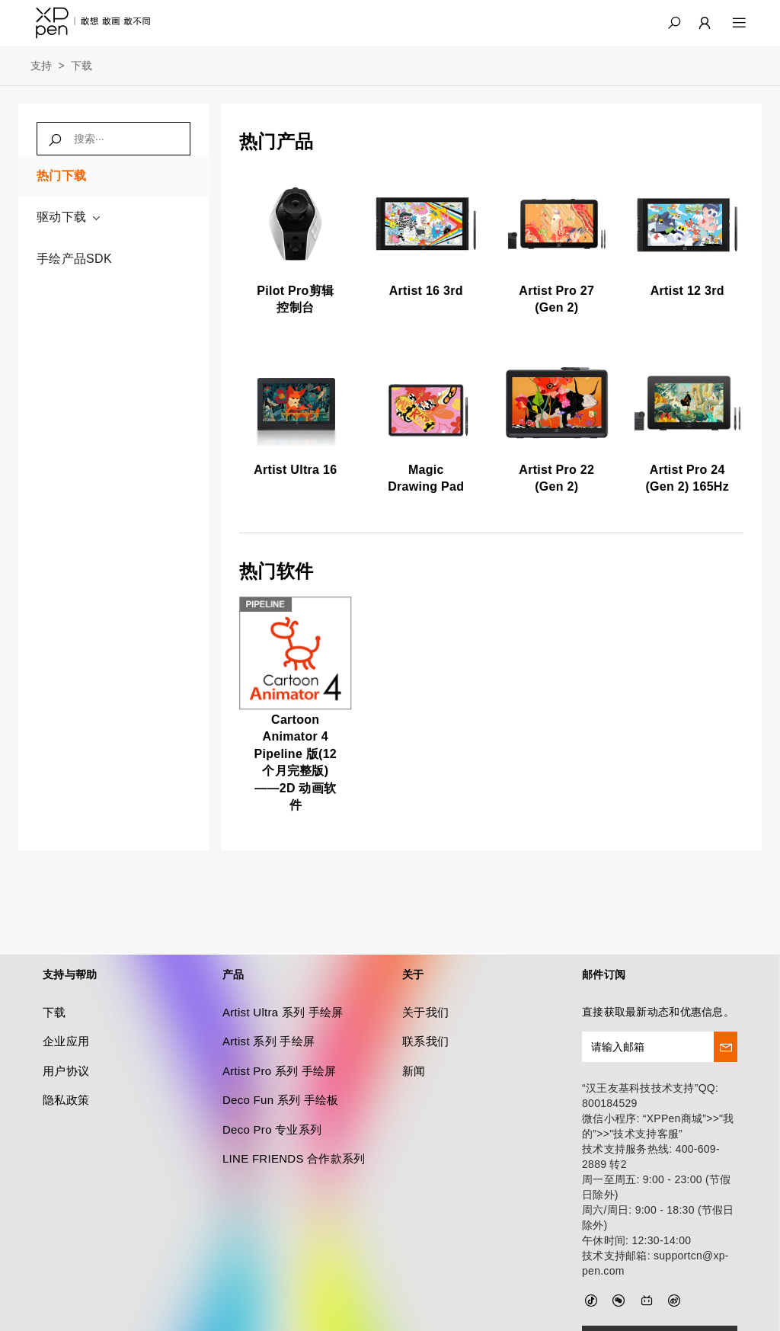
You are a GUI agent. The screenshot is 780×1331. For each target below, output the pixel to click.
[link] (295, 248)
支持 (41, 65)
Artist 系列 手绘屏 (268, 1006)
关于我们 (425, 976)
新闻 (414, 1035)
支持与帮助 (70, 939)
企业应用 (66, 1006)
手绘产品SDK (74, 258)
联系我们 (425, 1006)
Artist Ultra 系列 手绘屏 (283, 976)
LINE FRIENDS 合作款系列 (294, 1122)
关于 (413, 939)
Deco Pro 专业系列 (271, 1093)
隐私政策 (66, 1063)
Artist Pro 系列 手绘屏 (279, 1035)
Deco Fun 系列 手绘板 (280, 1063)
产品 (233, 939)
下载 (82, 65)
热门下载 (61, 175)
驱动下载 (69, 217)
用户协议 (66, 1035)
